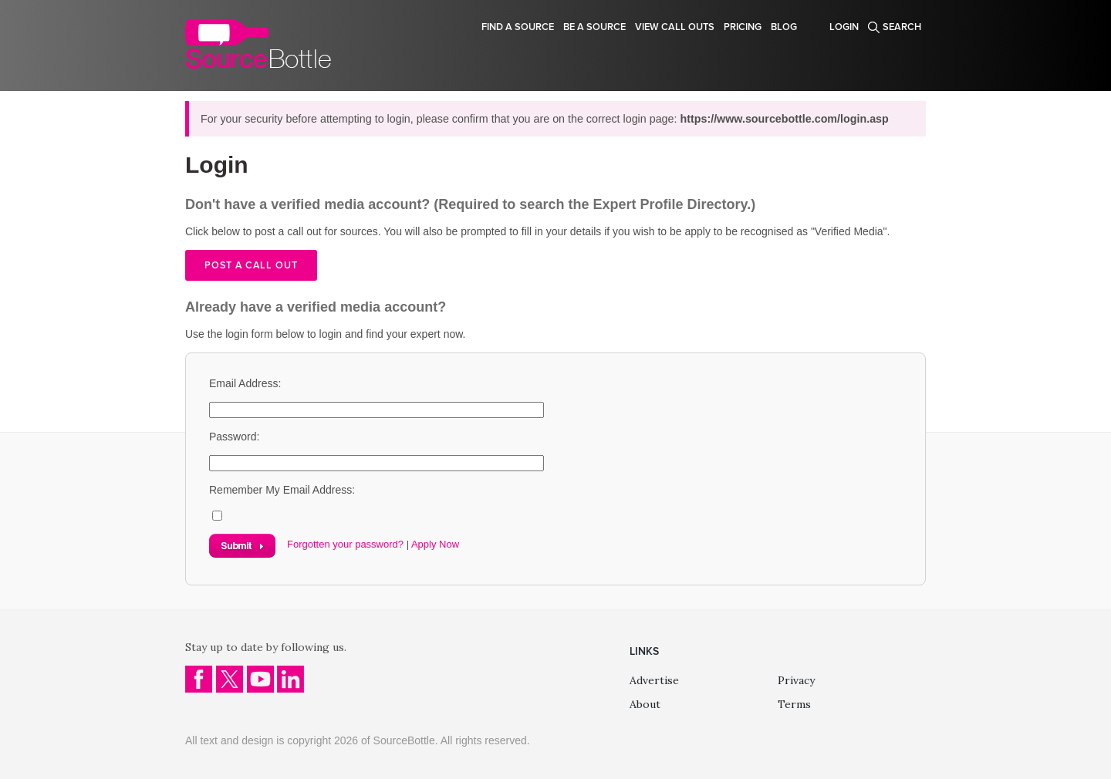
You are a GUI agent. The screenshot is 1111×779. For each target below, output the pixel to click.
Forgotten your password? (345, 544)
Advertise (654, 680)
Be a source (594, 27)
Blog (784, 27)
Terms (794, 704)
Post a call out (251, 265)
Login (844, 27)
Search (902, 27)
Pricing (742, 27)
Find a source (517, 27)
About (645, 704)
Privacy (796, 680)
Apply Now (435, 544)
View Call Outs (674, 27)
